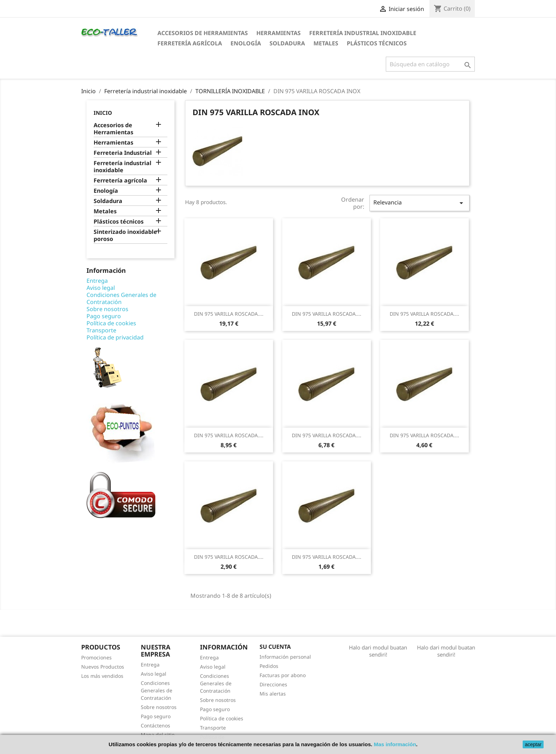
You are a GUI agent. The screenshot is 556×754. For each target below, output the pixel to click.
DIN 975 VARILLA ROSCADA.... (228, 313)
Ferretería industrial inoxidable (362, 33)
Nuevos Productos (102, 666)
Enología (245, 43)
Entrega (97, 281)
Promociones (96, 657)
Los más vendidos (102, 676)
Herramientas (278, 33)
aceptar (533, 744)
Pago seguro (104, 316)
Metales (325, 43)
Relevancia (419, 202)
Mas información (395, 744)
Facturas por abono (283, 675)
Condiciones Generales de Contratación (121, 298)
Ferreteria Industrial (123, 153)
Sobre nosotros (107, 309)
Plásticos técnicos (377, 43)
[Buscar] (430, 64)
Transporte (101, 330)
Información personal (285, 656)
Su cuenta (275, 647)
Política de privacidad (115, 337)
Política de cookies (111, 323)
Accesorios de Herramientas (202, 33)
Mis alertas (273, 693)
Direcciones (273, 684)
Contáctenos (155, 725)
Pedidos (269, 666)
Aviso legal (101, 288)
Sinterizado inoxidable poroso (125, 235)
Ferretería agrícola (189, 43)
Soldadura (287, 43)
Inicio (103, 112)
